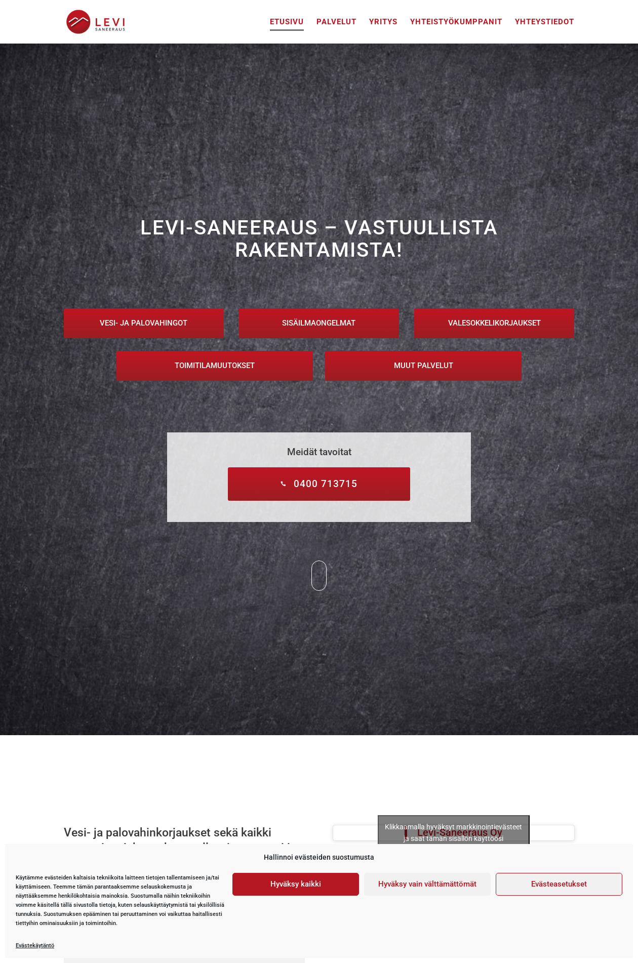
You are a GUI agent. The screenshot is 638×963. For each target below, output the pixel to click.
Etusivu (287, 22)
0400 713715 (325, 484)
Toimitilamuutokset (215, 365)
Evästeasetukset (559, 884)
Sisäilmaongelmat (318, 323)
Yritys (383, 22)
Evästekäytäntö (35, 945)
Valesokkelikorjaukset (494, 323)
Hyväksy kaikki (295, 884)
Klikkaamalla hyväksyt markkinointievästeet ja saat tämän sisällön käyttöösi (453, 832)
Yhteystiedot (544, 22)
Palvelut (336, 22)
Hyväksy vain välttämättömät (427, 884)
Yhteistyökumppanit (456, 22)
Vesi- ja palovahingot (143, 323)
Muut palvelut (423, 365)
